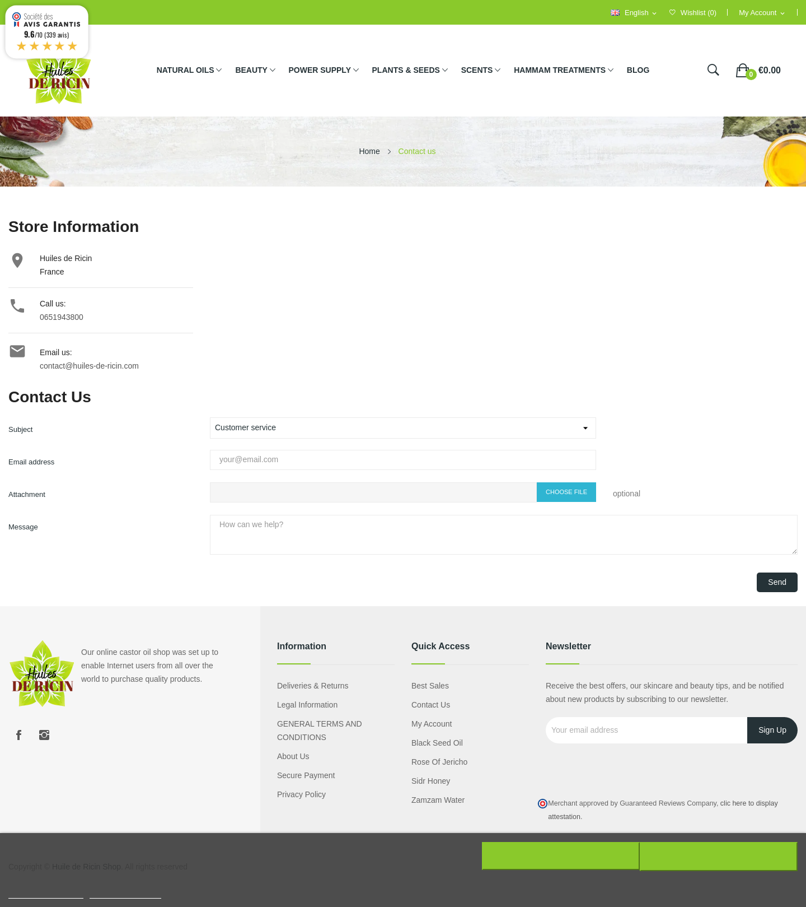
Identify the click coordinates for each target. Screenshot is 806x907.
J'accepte (720, 856)
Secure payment (306, 775)
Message (23, 527)
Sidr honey (430, 780)
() (692, 12)
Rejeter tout (559, 856)
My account (431, 723)
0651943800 (61, 317)
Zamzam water (438, 800)
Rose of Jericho (439, 761)
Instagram (44, 735)
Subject (20, 429)
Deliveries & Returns (313, 685)
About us (293, 756)
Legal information (307, 704)
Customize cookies (125, 892)
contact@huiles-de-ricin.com (89, 365)
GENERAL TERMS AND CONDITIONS (319, 730)
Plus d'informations (45, 892)
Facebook (18, 735)
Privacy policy (301, 794)
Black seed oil (437, 742)
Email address (31, 462)
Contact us (430, 704)
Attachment (26, 494)
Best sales (430, 685)
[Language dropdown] (634, 13)
